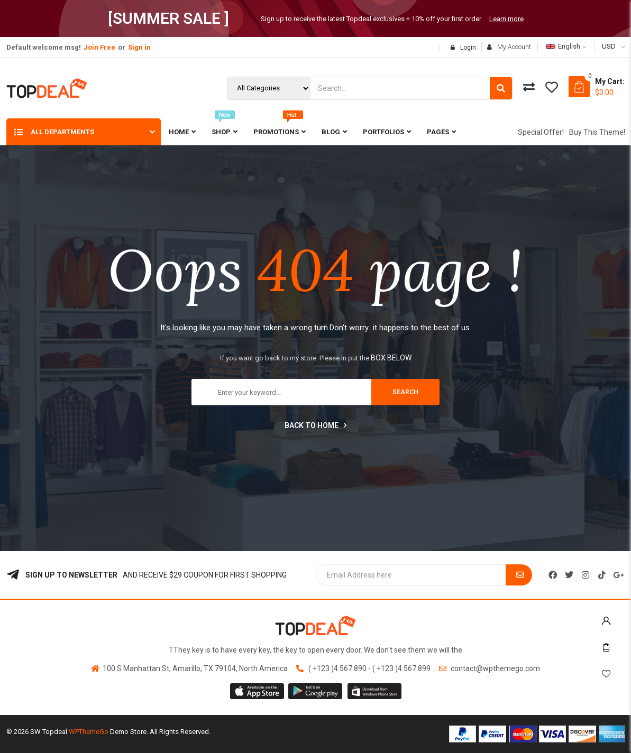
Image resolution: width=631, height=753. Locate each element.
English (563, 46)
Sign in (139, 47)
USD (609, 46)
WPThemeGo (88, 732)
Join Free (99, 47)
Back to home (315, 425)
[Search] (501, 88)
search (405, 392)
